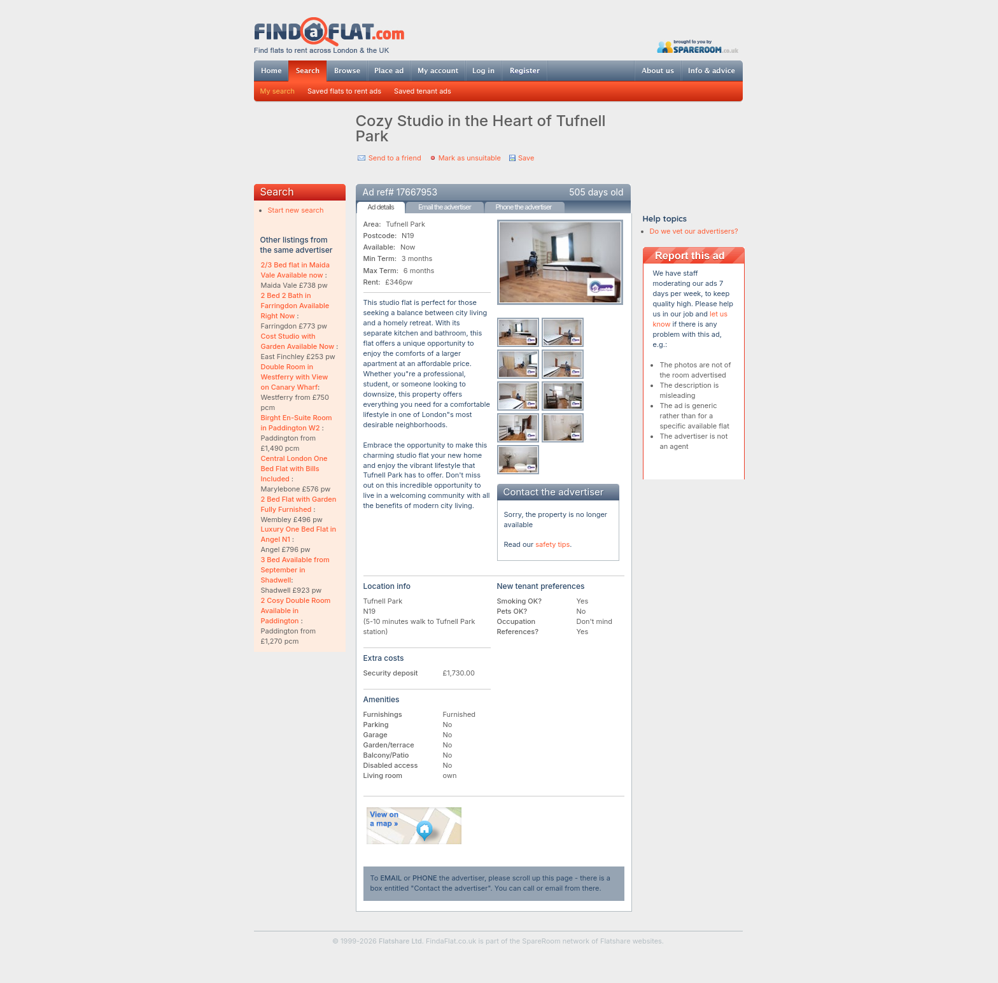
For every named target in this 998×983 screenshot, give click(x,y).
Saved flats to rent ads (344, 91)
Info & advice (712, 70)
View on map (414, 825)
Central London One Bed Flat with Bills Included (294, 468)
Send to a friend (395, 157)
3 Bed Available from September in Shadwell (295, 569)
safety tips (552, 544)
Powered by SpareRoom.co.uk (697, 46)
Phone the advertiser (523, 206)
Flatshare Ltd (400, 941)
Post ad (389, 70)
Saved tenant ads (422, 91)
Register (525, 70)
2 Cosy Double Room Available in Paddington (296, 610)
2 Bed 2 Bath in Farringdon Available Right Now (295, 305)
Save (526, 157)
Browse (347, 70)
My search (277, 91)
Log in (483, 70)
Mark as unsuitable (470, 157)
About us (657, 70)
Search (307, 70)
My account (438, 70)
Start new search (296, 210)
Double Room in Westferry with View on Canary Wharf (294, 377)
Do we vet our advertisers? (694, 231)
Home (271, 70)
